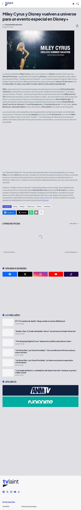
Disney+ (22, 206)
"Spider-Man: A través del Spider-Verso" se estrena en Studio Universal (45, 331)
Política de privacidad (29, 506)
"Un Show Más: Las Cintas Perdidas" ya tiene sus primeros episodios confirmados (44, 361)
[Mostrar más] (41, 212)
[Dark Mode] (73, 4)
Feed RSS (6, 506)
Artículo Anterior (9, 252)
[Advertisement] (40, 295)
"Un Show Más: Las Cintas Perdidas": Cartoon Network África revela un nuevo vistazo (45, 351)
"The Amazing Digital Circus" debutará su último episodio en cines (43, 341)
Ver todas (73, 223)
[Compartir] (76, 26)
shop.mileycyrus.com (43, 198)
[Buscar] (77, 4)
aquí (46, 200)
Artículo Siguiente (71, 252)
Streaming (47, 206)
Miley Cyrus (30, 206)
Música (39, 206)
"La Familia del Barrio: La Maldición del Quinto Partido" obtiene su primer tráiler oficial (45, 371)
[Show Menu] (2, 4)
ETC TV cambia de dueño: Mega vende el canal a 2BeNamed (40, 321)
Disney (15, 206)
